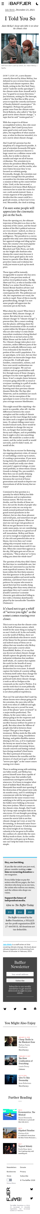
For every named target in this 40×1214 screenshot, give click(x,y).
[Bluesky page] (31, 1189)
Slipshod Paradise (26, 1130)
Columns (22, 1069)
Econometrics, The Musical (26, 1113)
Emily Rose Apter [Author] (25, 1149)
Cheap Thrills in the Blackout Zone (27, 1040)
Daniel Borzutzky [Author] (25, 1117)
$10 (10, 911)
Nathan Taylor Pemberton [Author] (24, 1046)
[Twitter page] (31, 1198)
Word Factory (24, 1050)
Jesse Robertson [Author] (25, 1083)
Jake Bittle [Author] (10, 9)
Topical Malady (25, 1146)
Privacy (23, 1171)
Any (30, 911)
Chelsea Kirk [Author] (23, 1133)
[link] (5, 1009)
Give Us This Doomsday (24, 1079)
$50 (20, 911)
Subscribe (24, 1175)
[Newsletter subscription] (20, 980)
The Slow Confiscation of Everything (26, 1061)
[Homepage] (20, 3)
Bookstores (11, 1171)
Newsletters (11, 1167)
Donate (23, 1167)
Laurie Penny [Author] (24, 1066)
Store (9, 1175)
